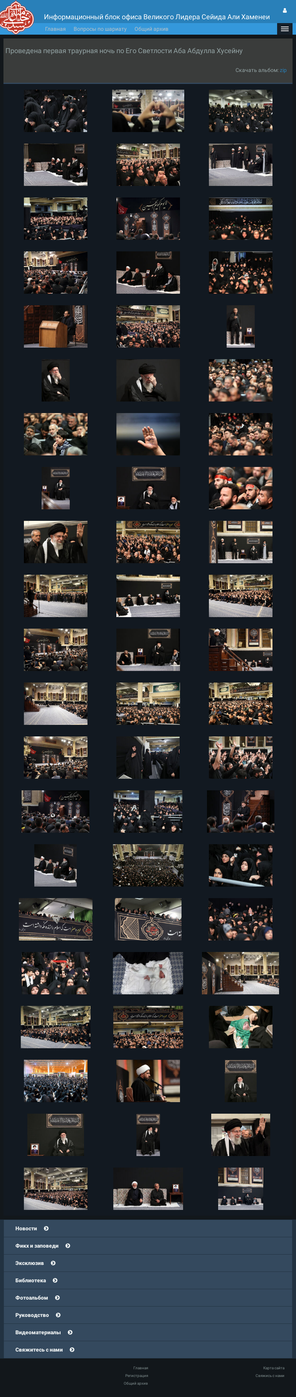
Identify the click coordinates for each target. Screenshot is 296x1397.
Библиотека (30, 1280)
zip (283, 70)
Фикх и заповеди (37, 1246)
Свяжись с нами (270, 1376)
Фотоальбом (31, 1298)
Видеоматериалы (38, 1332)
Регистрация (136, 1376)
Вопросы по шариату (100, 29)
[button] (285, 29)
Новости (26, 1228)
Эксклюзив (29, 1263)
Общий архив (151, 29)
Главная (55, 29)
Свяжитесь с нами (39, 1350)
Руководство (32, 1315)
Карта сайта (273, 1368)
